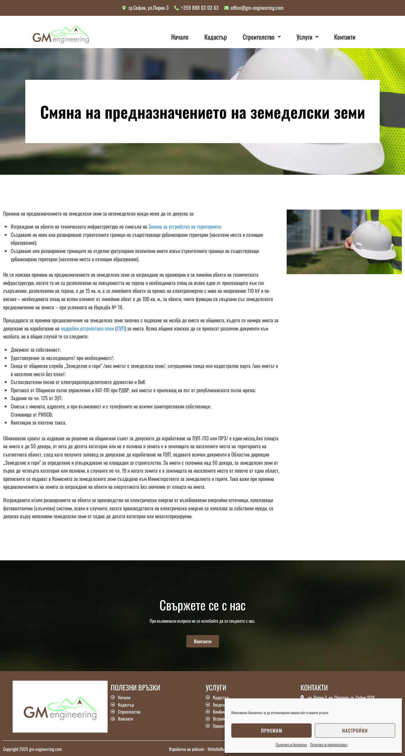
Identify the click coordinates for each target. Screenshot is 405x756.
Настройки (355, 730)
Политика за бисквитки (291, 744)
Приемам (271, 730)
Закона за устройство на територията (184, 226)
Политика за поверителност (329, 744)
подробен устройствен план (87, 328)
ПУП (121, 328)
